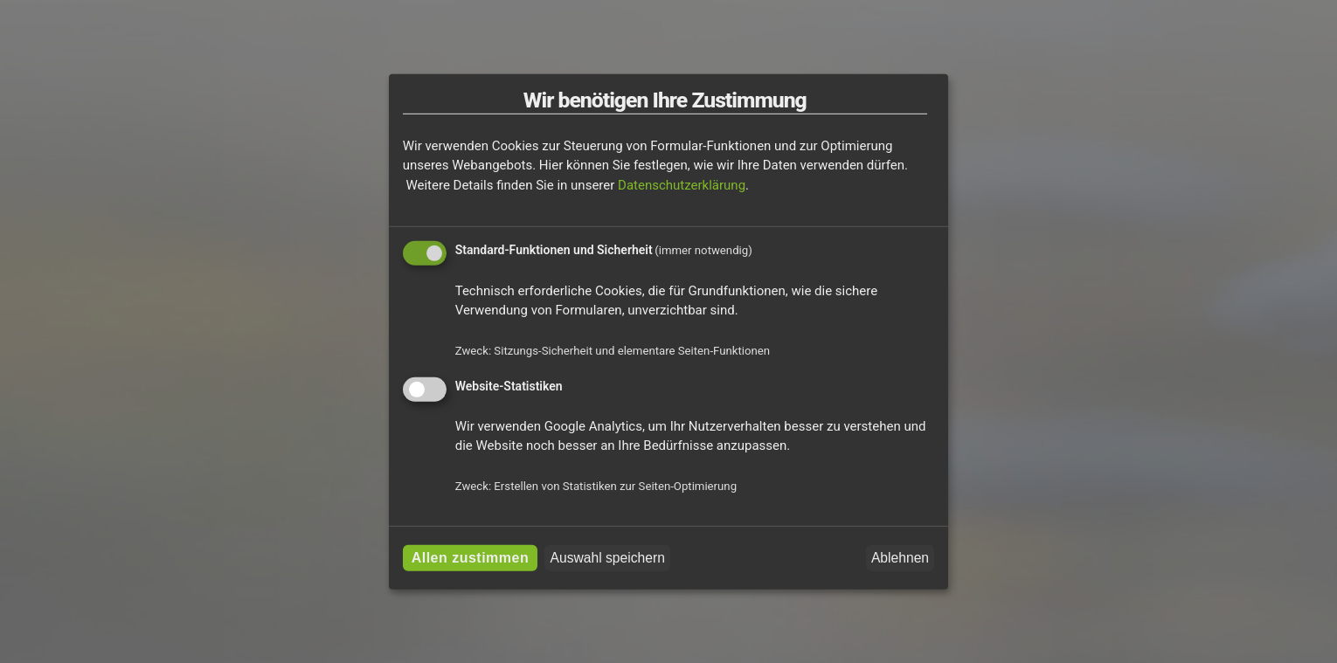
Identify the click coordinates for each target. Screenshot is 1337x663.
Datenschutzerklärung (681, 185)
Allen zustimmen (471, 557)
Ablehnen (900, 557)
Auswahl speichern (608, 557)
